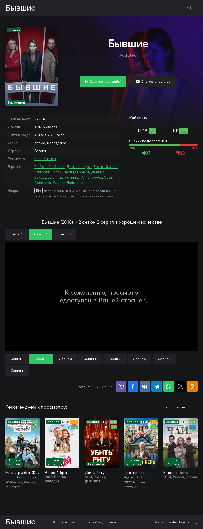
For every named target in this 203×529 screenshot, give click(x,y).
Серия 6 (139, 359)
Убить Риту (94, 472)
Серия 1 (17, 359)
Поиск (190, 8)
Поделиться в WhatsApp (168, 386)
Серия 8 (17, 370)
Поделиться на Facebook (133, 386)
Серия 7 (164, 359)
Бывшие (20, 8)
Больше (175, 407)
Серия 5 (114, 359)
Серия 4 (90, 359)
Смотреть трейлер (155, 81)
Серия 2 (40, 359)
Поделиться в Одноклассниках (192, 386)
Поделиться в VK (145, 386)
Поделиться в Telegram (156, 386)
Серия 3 (65, 359)
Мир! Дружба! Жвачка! (22, 472)
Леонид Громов (76, 172)
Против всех (135, 472)
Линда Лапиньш (66, 177)
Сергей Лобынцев (68, 182)
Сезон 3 (64, 234)
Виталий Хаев (105, 167)
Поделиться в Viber (121, 386)
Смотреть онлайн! (105, 82)
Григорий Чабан (48, 172)
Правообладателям (100, 522)
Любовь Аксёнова (49, 167)
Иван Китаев (45, 159)
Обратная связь (64, 522)
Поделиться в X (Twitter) (180, 386)
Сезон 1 (16, 234)
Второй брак (57, 472)
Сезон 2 (40, 234)
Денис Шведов (79, 167)
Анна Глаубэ (91, 177)
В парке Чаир (175, 472)
